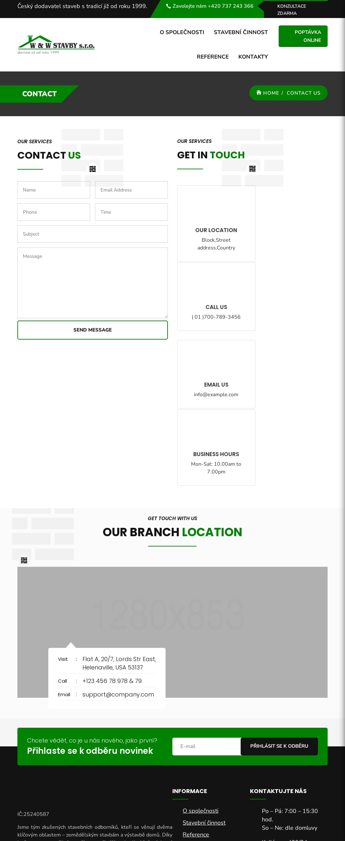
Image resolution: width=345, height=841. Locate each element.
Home (271, 93)
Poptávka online (308, 36)
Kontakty (253, 57)
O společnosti (182, 32)
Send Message (92, 330)
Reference (213, 57)
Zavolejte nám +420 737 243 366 (213, 6)
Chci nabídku (293, 777)
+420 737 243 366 (287, 722)
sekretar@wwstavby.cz (292, 733)
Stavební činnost (241, 32)
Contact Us (304, 93)
